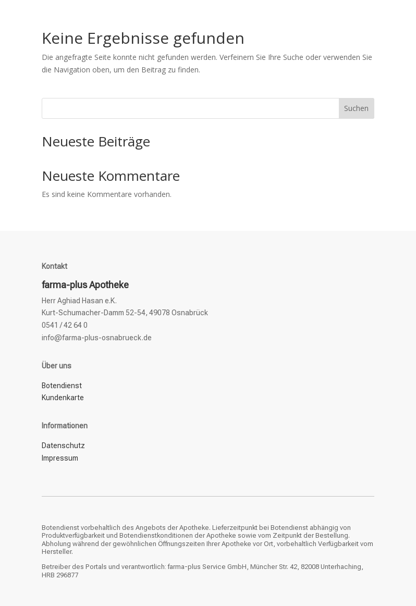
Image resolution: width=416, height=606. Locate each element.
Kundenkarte (63, 397)
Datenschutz (63, 445)
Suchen (356, 108)
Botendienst (62, 385)
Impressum (60, 458)
